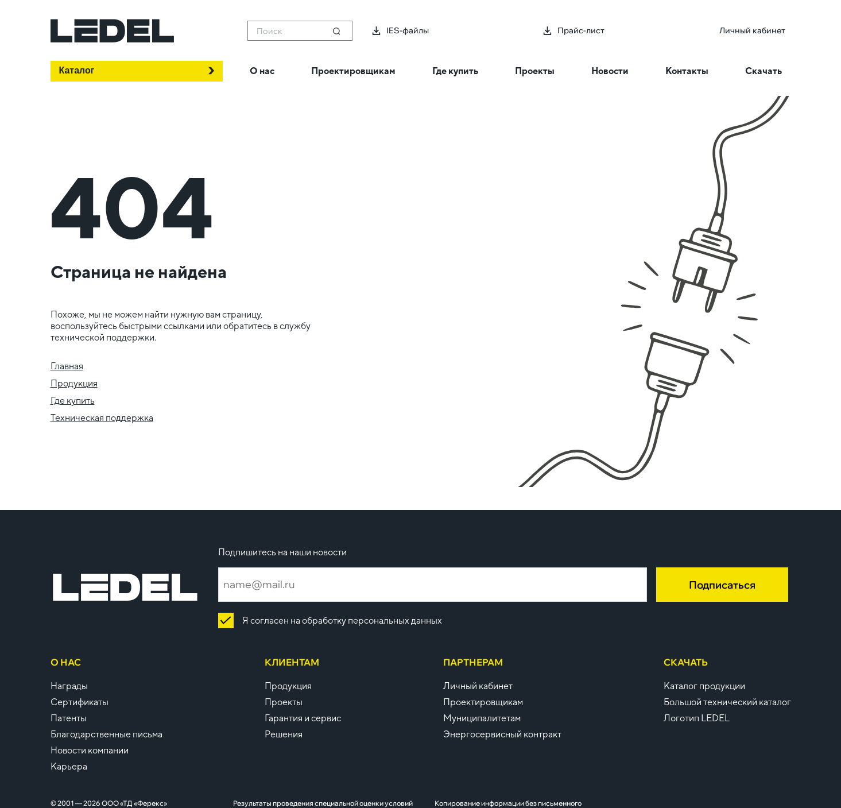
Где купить (73, 400)
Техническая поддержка (102, 417)
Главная (67, 366)
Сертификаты (79, 702)
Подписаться (722, 584)
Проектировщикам (483, 702)
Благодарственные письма (106, 734)
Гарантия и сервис (303, 718)
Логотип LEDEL (697, 718)
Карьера (69, 766)
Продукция (74, 383)
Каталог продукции (704, 686)
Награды (69, 686)
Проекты (284, 702)
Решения (284, 734)
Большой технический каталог (727, 702)
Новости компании (90, 750)
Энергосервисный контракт (502, 734)
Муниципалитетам (482, 718)
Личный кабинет (478, 686)
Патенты (69, 718)
